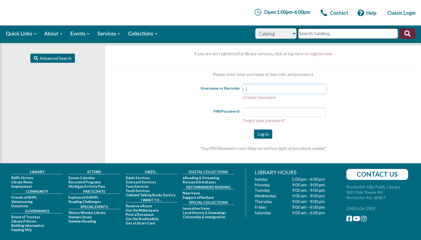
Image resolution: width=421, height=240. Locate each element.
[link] (334, 13)
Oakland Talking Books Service (151, 195)
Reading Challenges (84, 202)
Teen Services (137, 186)
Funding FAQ (21, 230)
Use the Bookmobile (142, 219)
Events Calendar (81, 178)
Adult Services (138, 178)
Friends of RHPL (24, 197)
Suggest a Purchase (198, 197)
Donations (19, 206)
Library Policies (24, 221)
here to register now (313, 53)
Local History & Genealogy (204, 213)
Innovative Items (196, 208)
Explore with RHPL (83, 197)
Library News (21, 182)
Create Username (259, 97)
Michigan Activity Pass (86, 186)
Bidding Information (27, 225)
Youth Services (138, 191)
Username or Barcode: (220, 88)
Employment (21, 186)
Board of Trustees (25, 217)
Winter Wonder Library (87, 213)
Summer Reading (82, 221)
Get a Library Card (140, 223)
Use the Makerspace (142, 210)
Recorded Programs (84, 182)
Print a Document (140, 214)
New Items (191, 193)
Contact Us (377, 174)
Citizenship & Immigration (204, 217)
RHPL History (22, 178)
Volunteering (22, 202)
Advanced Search (54, 58)
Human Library (80, 217)
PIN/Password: (227, 111)
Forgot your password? (264, 120)
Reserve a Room (139, 206)
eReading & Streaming (201, 178)
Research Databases (199, 182)
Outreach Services (141, 182)
